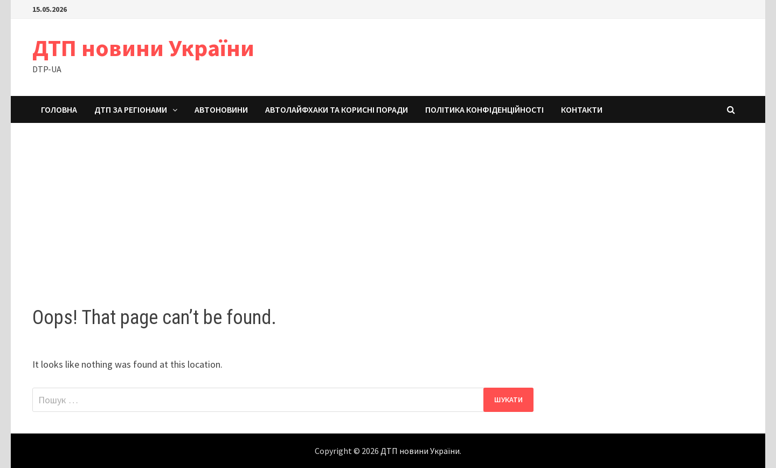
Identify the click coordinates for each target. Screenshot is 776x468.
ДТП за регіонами (130, 109)
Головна (59, 109)
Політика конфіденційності (484, 109)
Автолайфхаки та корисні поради (336, 109)
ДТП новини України (143, 48)
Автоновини (221, 109)
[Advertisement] (388, 203)
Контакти (581, 109)
